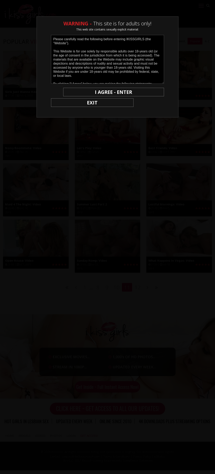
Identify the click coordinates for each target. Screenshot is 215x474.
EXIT (65, 92)
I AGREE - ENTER (124, 92)
